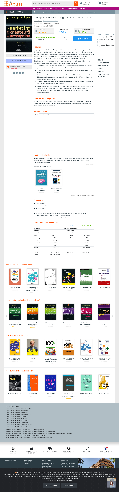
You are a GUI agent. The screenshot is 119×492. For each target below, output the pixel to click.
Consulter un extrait (18, 55)
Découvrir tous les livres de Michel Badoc (82, 195)
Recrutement (64, 465)
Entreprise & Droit (11, 435)
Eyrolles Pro (27, 463)
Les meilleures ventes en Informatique (17, 410)
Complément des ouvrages (68, 463)
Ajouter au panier (82, 39)
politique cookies (60, 472)
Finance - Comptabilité (23, 435)
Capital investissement (38, 435)
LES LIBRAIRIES (28, 460)
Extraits (36, 115)
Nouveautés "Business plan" (17, 335)
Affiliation (63, 462)
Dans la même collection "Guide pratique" (23, 300)
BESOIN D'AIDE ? (46, 460)
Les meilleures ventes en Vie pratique (17, 422)
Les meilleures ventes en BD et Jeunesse (18, 426)
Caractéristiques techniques (104, 75)
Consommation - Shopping (64, 433)
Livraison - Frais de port (48, 463)
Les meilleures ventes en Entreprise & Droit (18, 414)
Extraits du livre (103, 66)
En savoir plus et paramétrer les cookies (60, 480)
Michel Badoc (38, 21)
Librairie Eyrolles (28, 462)
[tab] (44, 31)
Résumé (100, 60)
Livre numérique (46, 466)
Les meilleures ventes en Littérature (16, 418)
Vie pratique (9, 429)
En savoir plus (90, 165)
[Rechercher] (53, 3)
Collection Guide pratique (50, 21)
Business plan (48, 437)
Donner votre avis (53, 23)
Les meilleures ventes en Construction (17, 412)
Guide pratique (70, 233)
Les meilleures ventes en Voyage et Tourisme (19, 424)
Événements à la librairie (67, 466)
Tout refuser (69, 485)
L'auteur (100, 69)
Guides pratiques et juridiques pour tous (35, 429)
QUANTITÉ (66, 37)
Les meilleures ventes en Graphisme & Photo (19, 409)
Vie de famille (18, 429)
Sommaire (101, 72)
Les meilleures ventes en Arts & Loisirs (17, 420)
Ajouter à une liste (19, 61)
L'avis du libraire (103, 63)
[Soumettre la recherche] (76, 3)
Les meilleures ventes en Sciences (16, 416)
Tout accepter (51, 485)
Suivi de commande (47, 462)
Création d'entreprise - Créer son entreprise (30, 437)
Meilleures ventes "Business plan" (20, 371)
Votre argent (51, 431)
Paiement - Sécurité (47, 465)
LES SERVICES (65, 460)
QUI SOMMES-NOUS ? (11, 460)
